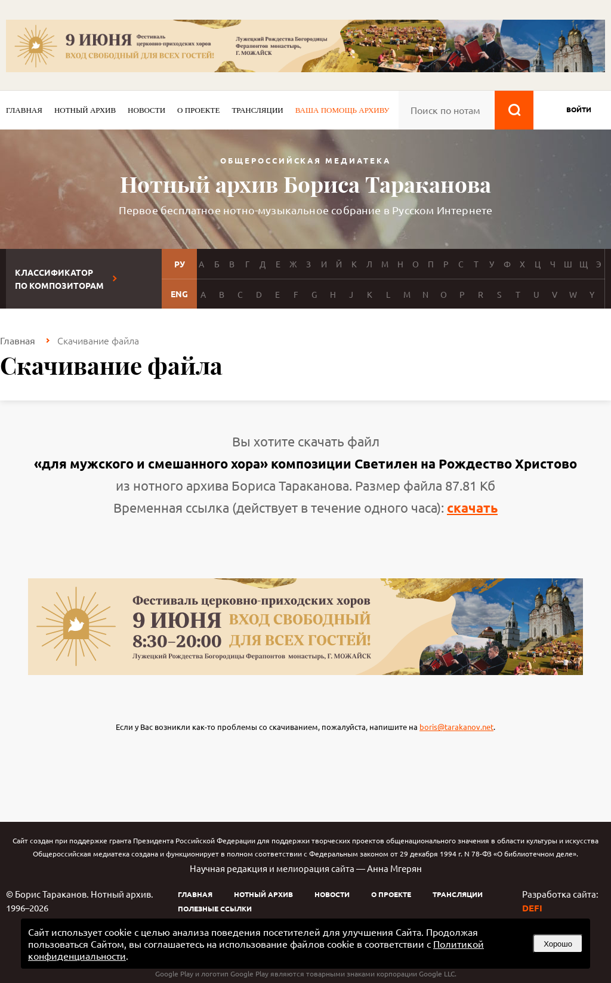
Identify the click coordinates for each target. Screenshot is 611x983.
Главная (24, 110)
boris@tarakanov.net (456, 727)
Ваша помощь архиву (342, 110)
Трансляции (257, 110)
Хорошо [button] (558, 943)
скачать (472, 508)
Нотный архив (85, 110)
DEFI (532, 908)
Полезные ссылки (215, 908)
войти (578, 109)
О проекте (198, 110)
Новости (146, 110)
